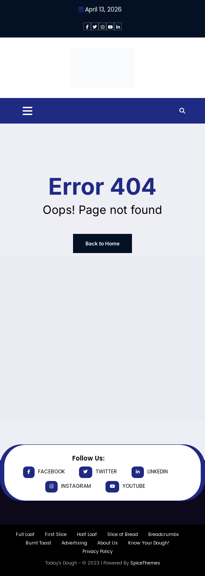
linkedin (150, 472)
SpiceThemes (145, 563)
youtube (125, 486)
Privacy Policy (97, 551)
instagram (68, 486)
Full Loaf (25, 534)
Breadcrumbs (163, 534)
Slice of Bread (122, 534)
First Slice (56, 534)
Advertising (74, 543)
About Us (107, 543)
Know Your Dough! (148, 543)
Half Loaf (87, 534)
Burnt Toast (38, 543)
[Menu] (27, 111)
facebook (44, 472)
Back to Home (102, 243)
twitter (98, 472)
